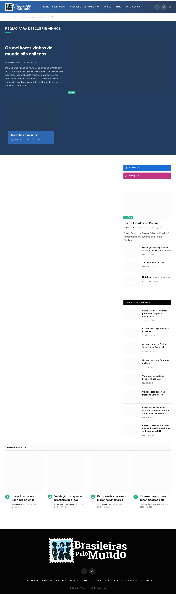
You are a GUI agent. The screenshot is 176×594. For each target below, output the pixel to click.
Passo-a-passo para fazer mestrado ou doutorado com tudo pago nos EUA (156, 428)
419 (63, 507)
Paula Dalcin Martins (151, 504)
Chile (71, 92)
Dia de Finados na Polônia (141, 223)
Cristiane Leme (106, 504)
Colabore (75, 7)
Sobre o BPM (58, 7)
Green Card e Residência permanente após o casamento (154, 314)
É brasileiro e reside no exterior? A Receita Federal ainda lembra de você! (156, 411)
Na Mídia (61, 581)
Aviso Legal (104, 581)
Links (149, 581)
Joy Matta (18, 504)
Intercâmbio (133, 7)
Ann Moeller (131, 228)
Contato (88, 581)
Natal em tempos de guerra (156, 277)
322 (107, 507)
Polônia (128, 217)
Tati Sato (17, 140)
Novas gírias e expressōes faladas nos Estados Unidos (156, 249)
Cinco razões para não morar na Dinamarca (153, 393)
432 (14, 507)
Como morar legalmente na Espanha (156, 330)
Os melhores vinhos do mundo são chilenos (28, 50)
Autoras (47, 581)
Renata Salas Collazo (66, 504)
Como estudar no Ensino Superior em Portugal (154, 345)
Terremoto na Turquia (153, 262)
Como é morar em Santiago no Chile (155, 361)
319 (149, 507)
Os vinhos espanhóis (24, 135)
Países (107, 7)
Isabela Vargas (14, 62)
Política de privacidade (128, 581)
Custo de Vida (91, 7)
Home (46, 7)
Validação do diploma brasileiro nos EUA (153, 377)
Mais (118, 7)
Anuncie (74, 581)
